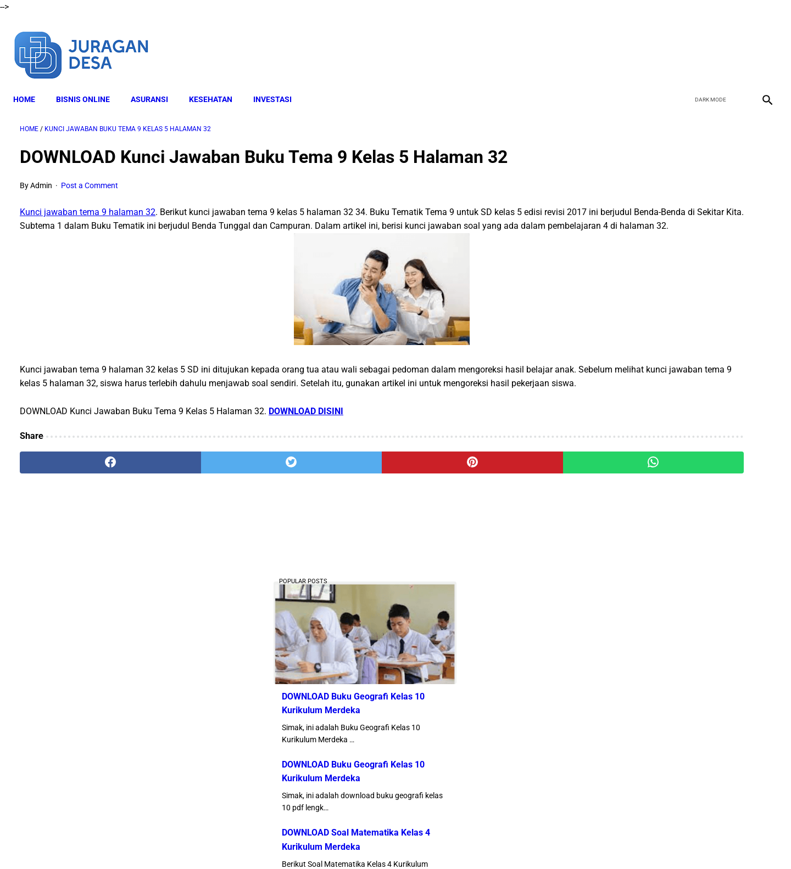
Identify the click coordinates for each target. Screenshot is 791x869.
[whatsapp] (462, 481)
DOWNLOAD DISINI (306, 429)
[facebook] (682, 43)
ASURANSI (156, 82)
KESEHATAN (217, 82)
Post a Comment (89, 175)
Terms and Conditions (373, 841)
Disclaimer (307, 841)
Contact (492, 841)
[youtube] (733, 43)
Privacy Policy (444, 841)
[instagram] (759, 43)
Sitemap (531, 841)
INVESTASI (279, 82)
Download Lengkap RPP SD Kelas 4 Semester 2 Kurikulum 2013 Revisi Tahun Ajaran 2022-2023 (666, 728)
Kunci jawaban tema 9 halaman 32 (87, 203)
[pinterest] (336, 481)
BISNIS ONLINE (89, 82)
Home (31, 82)
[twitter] (708, 43)
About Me (262, 841)
